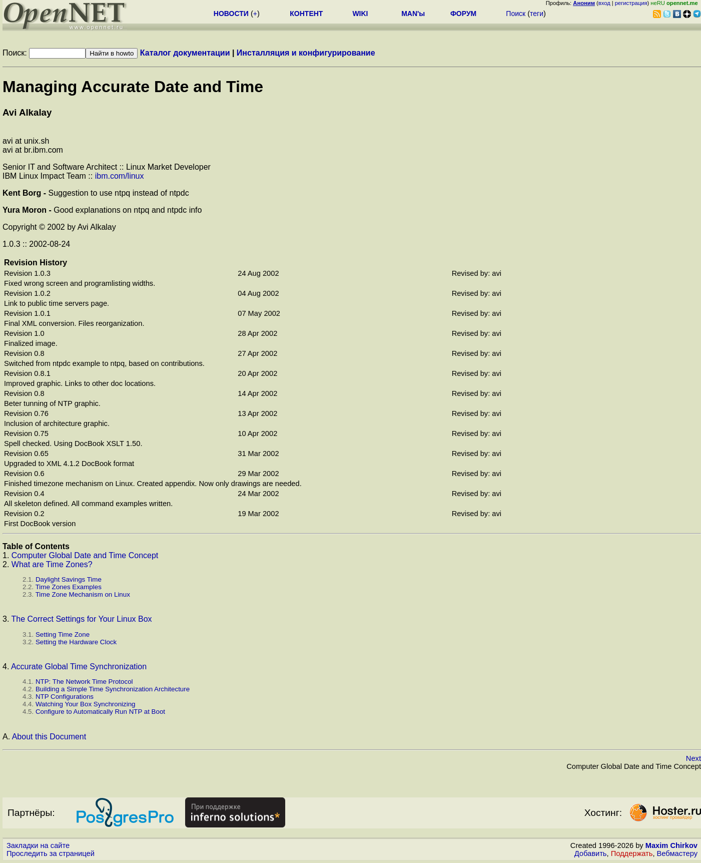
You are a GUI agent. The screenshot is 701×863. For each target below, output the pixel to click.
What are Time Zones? (52, 564)
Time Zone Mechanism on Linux (83, 594)
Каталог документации (185, 53)
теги (536, 14)
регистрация (631, 3)
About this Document (49, 736)
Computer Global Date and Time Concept (85, 555)
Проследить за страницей (51, 853)
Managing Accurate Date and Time (133, 87)
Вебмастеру (677, 853)
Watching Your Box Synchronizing (86, 704)
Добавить (590, 853)
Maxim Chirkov (671, 845)
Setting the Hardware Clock (76, 642)
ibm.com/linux (119, 176)
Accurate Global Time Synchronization (79, 666)
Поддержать (632, 853)
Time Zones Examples (69, 587)
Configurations (65, 696)
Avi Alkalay (27, 112)
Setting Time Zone (63, 634)
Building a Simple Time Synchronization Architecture (113, 689)
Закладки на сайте (38, 845)
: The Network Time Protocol (84, 681)
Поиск (515, 14)
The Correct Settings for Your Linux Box (82, 619)
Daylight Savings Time (69, 579)
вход (604, 3)
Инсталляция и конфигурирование (306, 53)
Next (693, 758)
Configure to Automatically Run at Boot (100, 711)
